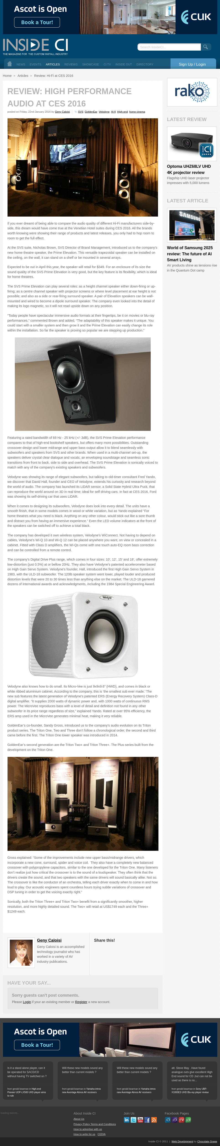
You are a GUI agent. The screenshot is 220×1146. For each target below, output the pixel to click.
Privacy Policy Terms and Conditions (95, 1124)
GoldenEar (91, 111)
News (21, 64)
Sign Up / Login (192, 64)
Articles (53, 64)
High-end (122, 111)
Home (9, 63)
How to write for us (84, 1134)
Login (27, 1002)
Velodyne (104, 111)
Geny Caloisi (62, 111)
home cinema (137, 111)
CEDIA (102, 1134)
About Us (79, 1119)
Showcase (90, 64)
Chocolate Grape (207, 1141)
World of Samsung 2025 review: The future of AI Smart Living (190, 254)
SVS (80, 111)
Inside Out (123, 64)
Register (81, 1002)
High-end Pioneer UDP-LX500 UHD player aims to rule (27, 1092)
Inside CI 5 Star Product (207, 150)
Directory (145, 64)
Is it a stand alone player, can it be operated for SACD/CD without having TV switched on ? (27, 1072)
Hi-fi (113, 111)
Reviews (71, 64)
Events (35, 64)
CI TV (107, 64)
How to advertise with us (88, 1129)
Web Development (182, 1141)
